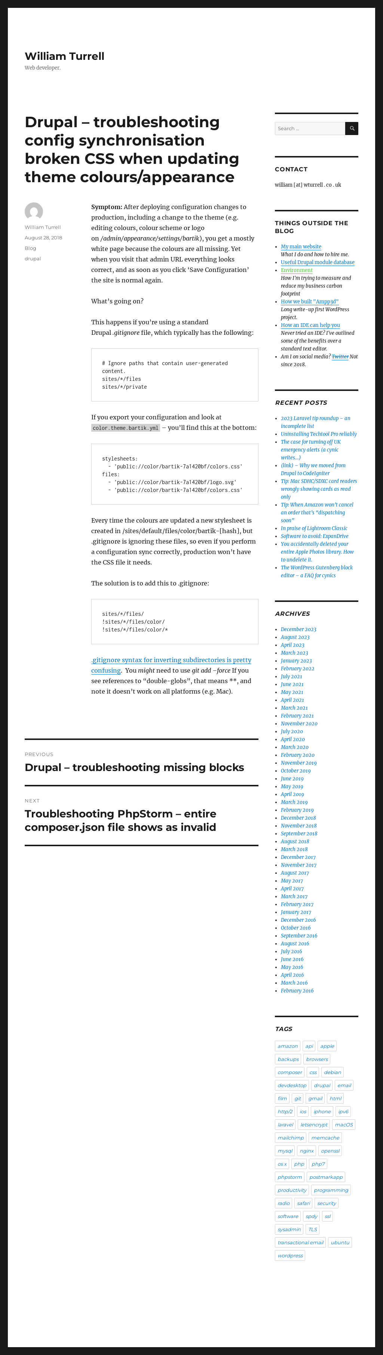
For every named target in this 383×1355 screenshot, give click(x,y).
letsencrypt (313, 1125)
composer (290, 1072)
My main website (301, 247)
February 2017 (297, 904)
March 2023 (294, 653)
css (312, 1072)
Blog (30, 248)
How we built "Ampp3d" (310, 302)
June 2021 (292, 684)
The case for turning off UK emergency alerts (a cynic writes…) (311, 450)
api (309, 1046)
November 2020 (299, 724)
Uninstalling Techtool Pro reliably (319, 434)
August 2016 (295, 943)
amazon (288, 1046)
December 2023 (298, 629)
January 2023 (296, 661)
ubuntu (340, 1242)
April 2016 (292, 975)
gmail (315, 1098)
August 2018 (295, 841)
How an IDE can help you (310, 325)
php (299, 1164)
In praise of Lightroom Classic (314, 528)
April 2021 (292, 700)
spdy (311, 1216)
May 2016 (292, 967)
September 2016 (299, 936)
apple (327, 1046)
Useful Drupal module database (318, 262)
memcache (325, 1138)
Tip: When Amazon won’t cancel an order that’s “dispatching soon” (317, 513)
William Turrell (64, 56)
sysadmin (289, 1229)
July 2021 (291, 676)
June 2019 (292, 779)
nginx (306, 1151)
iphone (322, 1111)
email (344, 1085)
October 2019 (296, 771)
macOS (344, 1125)
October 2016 (296, 928)
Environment (297, 270)
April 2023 (292, 645)
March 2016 (294, 983)
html (335, 1098)
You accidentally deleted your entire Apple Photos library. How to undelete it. (317, 552)
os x (282, 1164)
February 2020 (298, 755)
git (297, 1098)
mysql (285, 1151)
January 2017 (296, 912)
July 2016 (291, 951)
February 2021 (297, 716)
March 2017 (294, 896)
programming (331, 1190)
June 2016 (292, 959)
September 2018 (299, 834)
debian (332, 1072)
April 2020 (293, 739)
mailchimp (291, 1138)
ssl (327, 1216)
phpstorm (290, 1177)
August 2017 (295, 873)
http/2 (285, 1111)
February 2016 (297, 991)
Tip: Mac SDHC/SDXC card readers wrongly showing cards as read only (319, 489)
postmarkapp (326, 1177)
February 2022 (298, 669)
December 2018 (298, 818)
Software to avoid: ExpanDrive (315, 536)
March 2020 (295, 747)
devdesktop (292, 1085)
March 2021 (294, 708)
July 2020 (292, 731)
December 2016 (298, 920)
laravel (285, 1125)
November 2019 (299, 763)
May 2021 (292, 692)
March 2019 (294, 802)
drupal (33, 258)
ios (303, 1111)
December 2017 (298, 857)
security (326, 1203)
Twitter (340, 357)
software (288, 1216)
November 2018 (299, 826)
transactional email (300, 1242)
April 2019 (292, 794)
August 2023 (295, 637)
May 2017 (292, 881)
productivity (292, 1190)
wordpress (290, 1255)
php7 (318, 1164)
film (282, 1098)
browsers (317, 1059)
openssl (330, 1151)
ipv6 (343, 1111)
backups (288, 1059)
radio (283, 1203)
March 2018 (294, 849)
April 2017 (292, 889)
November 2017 (298, 865)
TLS (312, 1229)
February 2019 (297, 810)
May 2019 (292, 786)
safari (303, 1203)
